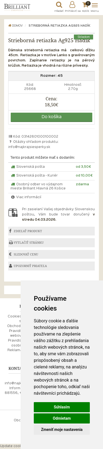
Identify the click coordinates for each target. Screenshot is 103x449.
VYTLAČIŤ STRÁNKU (29, 243)
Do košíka (52, 117)
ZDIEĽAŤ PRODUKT (28, 231)
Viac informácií (25, 197)
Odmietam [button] (62, 418)
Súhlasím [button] (62, 407)
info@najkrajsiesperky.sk (29, 147)
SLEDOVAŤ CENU (26, 254)
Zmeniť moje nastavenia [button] (61, 429)
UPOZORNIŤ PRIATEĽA (30, 266)
